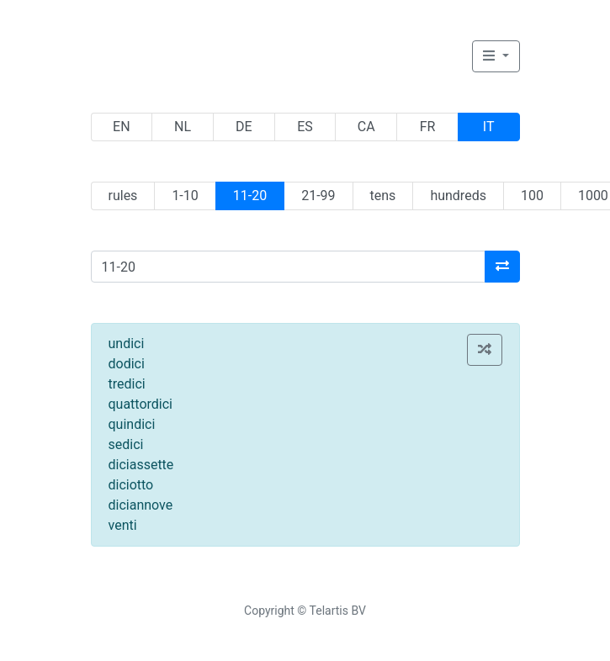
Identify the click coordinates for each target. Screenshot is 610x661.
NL (182, 127)
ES (305, 127)
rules (123, 196)
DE (244, 127)
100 (532, 196)
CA (366, 127)
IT (489, 127)
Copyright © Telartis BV (305, 610)
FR (428, 127)
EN (121, 127)
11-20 (250, 196)
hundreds (458, 196)
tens (383, 196)
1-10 (185, 196)
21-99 (318, 196)
